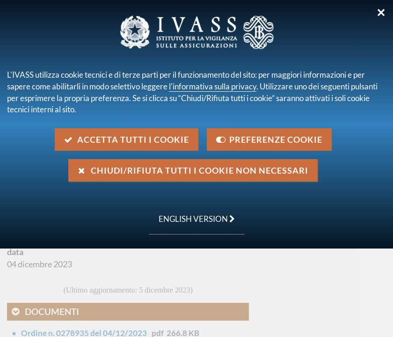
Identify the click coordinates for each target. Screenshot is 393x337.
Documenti (52, 311)
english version (192, 214)
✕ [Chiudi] (381, 12)
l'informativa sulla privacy (212, 86)
